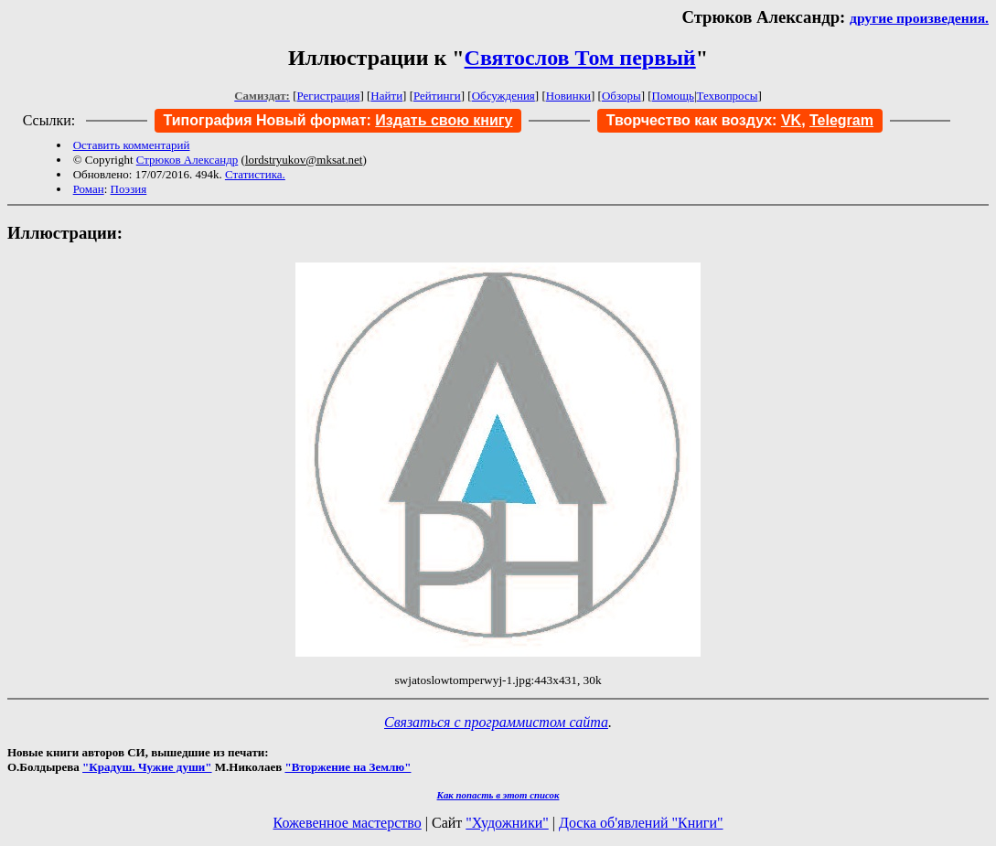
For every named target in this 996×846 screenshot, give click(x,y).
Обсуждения (503, 95)
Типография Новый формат (265, 120)
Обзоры (621, 95)
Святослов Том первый (580, 58)
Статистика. (255, 174)
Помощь (673, 95)
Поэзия (129, 189)
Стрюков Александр (187, 159)
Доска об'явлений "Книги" (641, 822)
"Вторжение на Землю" (347, 767)
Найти (386, 95)
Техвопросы (727, 95)
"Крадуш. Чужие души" (147, 767)
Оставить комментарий (131, 145)
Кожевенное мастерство (347, 822)
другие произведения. (919, 18)
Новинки (568, 95)
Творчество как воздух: (703, 120)
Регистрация (328, 95)
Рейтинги (437, 95)
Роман (88, 189)
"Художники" (507, 822)
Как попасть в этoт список (498, 794)
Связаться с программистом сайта (496, 722)
